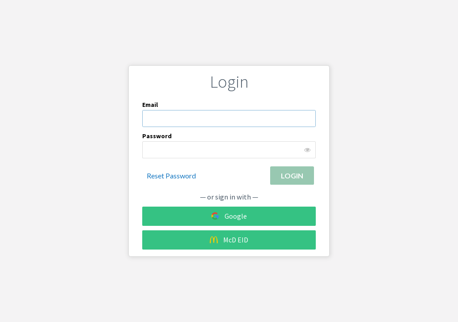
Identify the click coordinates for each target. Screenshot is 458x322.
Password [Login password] (157, 136)
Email (150, 105)
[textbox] (229, 118)
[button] (292, 175)
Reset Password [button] (171, 175)
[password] (229, 149)
